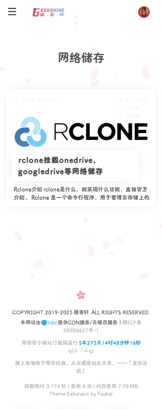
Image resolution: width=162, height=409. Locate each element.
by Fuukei (101, 393)
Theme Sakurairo (69, 393)
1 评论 (132, 107)
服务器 (133, 116)
